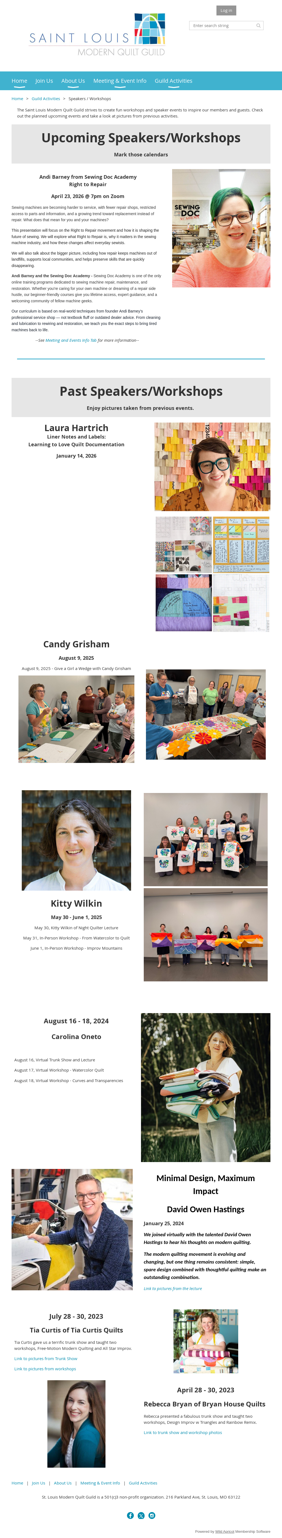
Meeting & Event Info (100, 1483)
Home (17, 98)
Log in (226, 10)
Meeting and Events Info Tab (71, 340)
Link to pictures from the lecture (173, 1288)
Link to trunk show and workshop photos (183, 1432)
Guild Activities (46, 98)
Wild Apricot (224, 1531)
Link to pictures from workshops (45, 1368)
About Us (63, 1483)
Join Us (38, 1483)
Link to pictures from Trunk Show (45, 1358)
